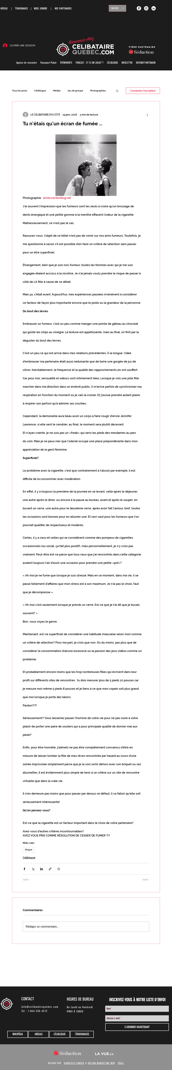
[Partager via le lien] (50, 869)
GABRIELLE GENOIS (74, 1063)
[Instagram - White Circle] (146, 8)
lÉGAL (121, 1063)
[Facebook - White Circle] (139, 8)
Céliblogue (40, 90)
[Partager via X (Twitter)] (33, 869)
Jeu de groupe (75, 90)
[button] (117, 8)
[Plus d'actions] (147, 115)
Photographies (98, 90)
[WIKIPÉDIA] (17, 1034)
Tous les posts (19, 90)
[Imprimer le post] (58, 869)
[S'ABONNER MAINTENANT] (137, 1027)
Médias (56, 90)
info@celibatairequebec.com (39, 1006)
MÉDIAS (4, 8)
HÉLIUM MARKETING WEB (101, 1063)
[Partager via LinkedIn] (41, 869)
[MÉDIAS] (38, 1034)
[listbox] (117, 8)
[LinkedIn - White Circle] (153, 8)
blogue (28, 849)
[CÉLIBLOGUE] (59, 1034)
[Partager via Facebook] (24, 869)
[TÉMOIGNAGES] (82, 1034)
